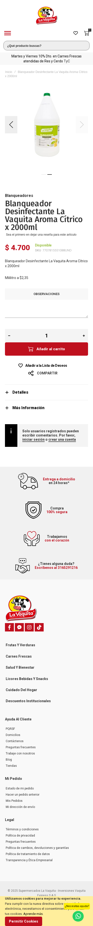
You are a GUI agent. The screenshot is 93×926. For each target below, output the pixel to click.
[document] (46, 911)
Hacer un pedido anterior (22, 794)
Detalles (20, 392)
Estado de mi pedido (20, 788)
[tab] (46, 392)
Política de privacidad (20, 835)
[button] (11, 124)
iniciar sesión (33, 439)
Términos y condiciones (22, 829)
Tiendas (11, 766)
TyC (67, 61)
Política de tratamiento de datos (28, 854)
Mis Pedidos (14, 801)
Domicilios (13, 735)
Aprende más (33, 914)
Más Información (28, 407)
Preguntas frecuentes (21, 747)
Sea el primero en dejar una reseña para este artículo (41, 234)
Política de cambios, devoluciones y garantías (37, 848)
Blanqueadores (19, 195)
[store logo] (46, 15)
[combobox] (46, 45)
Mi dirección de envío (20, 807)
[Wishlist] (75, 33)
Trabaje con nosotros (20, 753)
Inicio (8, 72)
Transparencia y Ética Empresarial (29, 860)
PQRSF (10, 729)
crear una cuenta (62, 439)
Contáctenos (15, 741)
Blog (9, 759)
